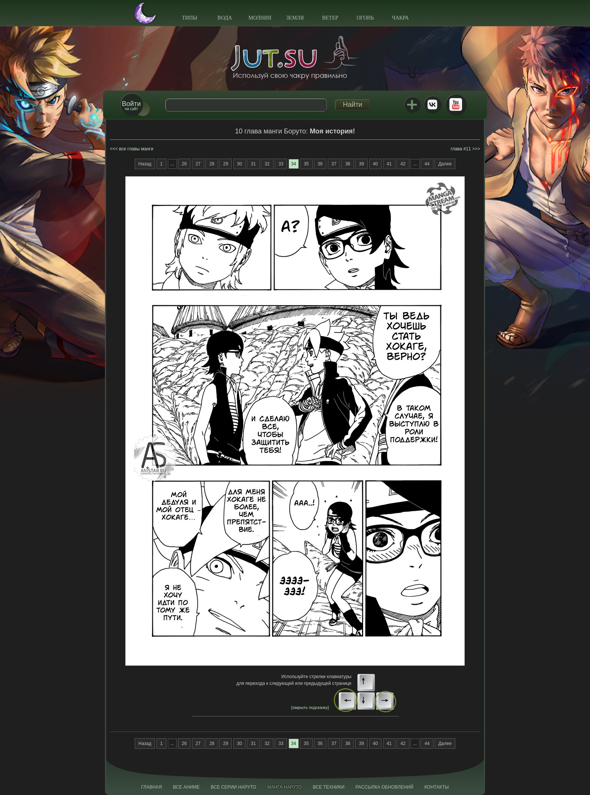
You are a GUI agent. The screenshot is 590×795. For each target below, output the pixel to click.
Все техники (328, 787)
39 (361, 164)
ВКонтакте (432, 104)
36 (320, 164)
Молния (259, 18)
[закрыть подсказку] (310, 707)
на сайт (131, 105)
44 (426, 164)
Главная (151, 787)
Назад (144, 164)
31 (253, 164)
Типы (189, 18)
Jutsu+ (412, 104)
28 (211, 164)
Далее (445, 164)
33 (280, 164)
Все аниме (186, 787)
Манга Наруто (284, 787)
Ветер (330, 18)
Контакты (436, 787)
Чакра (400, 18)
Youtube (455, 104)
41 (389, 164)
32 (267, 164)
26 (184, 164)
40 (375, 164)
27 (198, 164)
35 (306, 164)
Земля (295, 18)
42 (402, 164)
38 (347, 164)
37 (333, 164)
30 (239, 164)
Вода (224, 18)
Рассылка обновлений (385, 787)
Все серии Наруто (233, 787)
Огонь (365, 18)
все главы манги (136, 148)
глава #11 (461, 148)
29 (225, 164)
